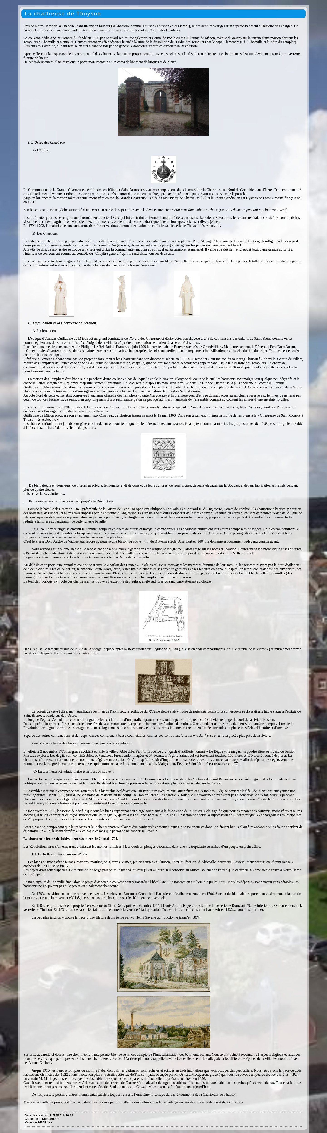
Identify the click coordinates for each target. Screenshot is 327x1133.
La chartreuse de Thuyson (63, 13)
